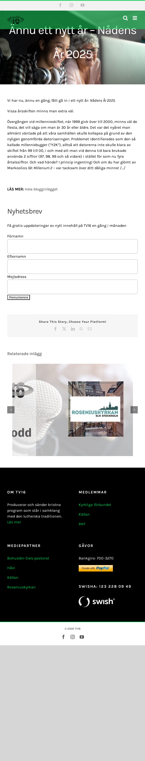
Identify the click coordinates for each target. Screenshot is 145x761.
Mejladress (16, 276)
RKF (82, 524)
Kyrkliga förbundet (95, 504)
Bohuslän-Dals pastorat (28, 558)
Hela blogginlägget (41, 189)
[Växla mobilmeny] (135, 17)
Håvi (11, 568)
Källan (84, 514)
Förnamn (15, 236)
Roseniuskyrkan (21, 587)
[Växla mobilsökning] (125, 17)
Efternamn (16, 256)
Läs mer (14, 522)
